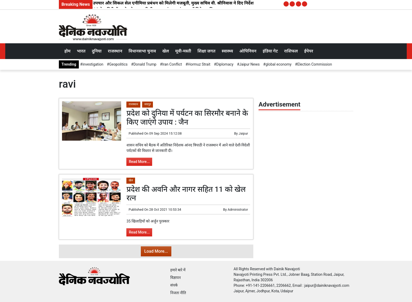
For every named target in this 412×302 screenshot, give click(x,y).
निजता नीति (178, 293)
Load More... (156, 251)
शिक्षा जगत (206, 51)
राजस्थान (115, 51)
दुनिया (96, 51)
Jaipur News (249, 64)
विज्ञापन (175, 277)
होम (67, 51)
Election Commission (314, 64)
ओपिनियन (247, 51)
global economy (278, 64)
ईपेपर (308, 51)
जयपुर (147, 104)
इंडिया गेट (270, 51)
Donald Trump (144, 64)
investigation (93, 64)
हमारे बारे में (178, 270)
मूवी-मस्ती (183, 51)
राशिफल (291, 51)
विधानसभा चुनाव (142, 51)
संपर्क (174, 285)
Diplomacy (225, 64)
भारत (81, 51)
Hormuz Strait (199, 64)
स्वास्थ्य (227, 51)
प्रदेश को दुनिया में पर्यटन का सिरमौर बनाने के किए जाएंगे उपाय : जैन (187, 117)
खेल (165, 51)
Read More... (139, 162)
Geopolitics (118, 64)
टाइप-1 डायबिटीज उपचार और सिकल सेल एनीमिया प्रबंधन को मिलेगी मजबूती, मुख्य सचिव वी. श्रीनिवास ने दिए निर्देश (157, 3)
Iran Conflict (172, 64)
